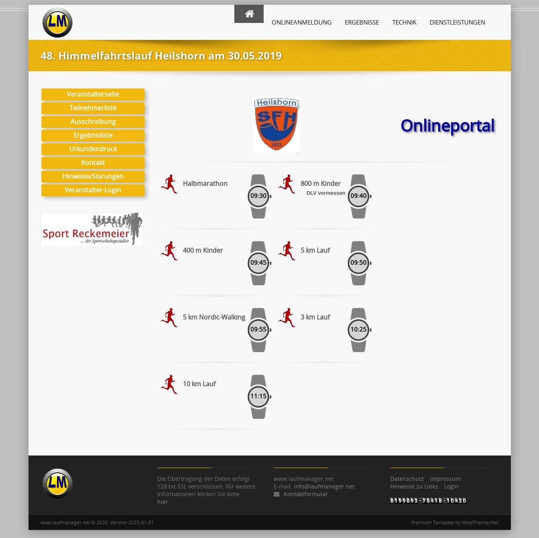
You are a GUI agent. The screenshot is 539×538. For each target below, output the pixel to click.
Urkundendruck (93, 148)
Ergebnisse (362, 22)
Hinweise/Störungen (92, 176)
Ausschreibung (92, 121)
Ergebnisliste (92, 135)
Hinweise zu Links (414, 486)
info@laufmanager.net (324, 486)
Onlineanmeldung (302, 22)
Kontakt (93, 162)
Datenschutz (407, 478)
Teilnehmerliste (92, 107)
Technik (404, 22)
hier (162, 501)
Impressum (445, 478)
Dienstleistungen (457, 22)
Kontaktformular (306, 494)
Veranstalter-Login (93, 190)
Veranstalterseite (93, 94)
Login (451, 486)
